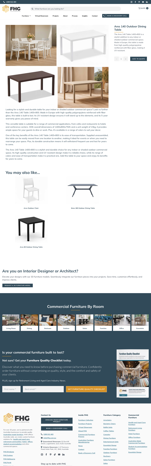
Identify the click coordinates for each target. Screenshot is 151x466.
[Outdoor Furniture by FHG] (66, 315)
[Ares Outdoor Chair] (31, 190)
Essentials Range (109, 445)
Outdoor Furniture (110, 453)
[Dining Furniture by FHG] (29, 315)
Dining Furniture (109, 438)
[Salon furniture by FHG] (84, 315)
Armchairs (107, 420)
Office (121, 328)
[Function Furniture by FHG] (103, 315)
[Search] (32, 9)
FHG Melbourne (9, 459)
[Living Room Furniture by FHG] (11, 315)
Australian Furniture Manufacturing (86, 441)
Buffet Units (107, 427)
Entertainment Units (110, 442)
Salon (85, 328)
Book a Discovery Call (86, 453)
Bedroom (47, 328)
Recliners (106, 456)
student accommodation (12, 444)
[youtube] (143, 2)
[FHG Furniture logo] (11, 6)
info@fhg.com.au (49, 438)
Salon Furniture (109, 460)
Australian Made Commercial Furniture (136, 442)
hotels (24, 442)
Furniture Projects (85, 424)
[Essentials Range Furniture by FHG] (140, 315)
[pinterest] (139, 2)
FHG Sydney (8, 455)
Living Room (11, 328)
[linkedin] (147, 2)
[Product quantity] (121, 59)
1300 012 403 (48, 434)
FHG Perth (7, 463)
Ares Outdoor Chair (31, 208)
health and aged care (21, 439)
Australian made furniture (13, 435)
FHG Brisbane (8, 452)
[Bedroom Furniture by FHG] (48, 315)
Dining (29, 328)
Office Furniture (134, 437)
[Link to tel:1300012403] (4, 2)
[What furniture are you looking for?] (75, 9)
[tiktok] (55, 454)
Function (103, 328)
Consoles (106, 435)
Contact (81, 449)
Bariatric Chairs (109, 424)
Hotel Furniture (134, 434)
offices (30, 442)
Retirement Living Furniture (135, 429)
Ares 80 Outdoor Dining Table (31, 247)
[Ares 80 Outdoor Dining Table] (31, 229)
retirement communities (12, 442)
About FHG (82, 431)
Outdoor (66, 328)
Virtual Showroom (85, 427)
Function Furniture (110, 449)
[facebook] (135, 2)
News (80, 446)
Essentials (140, 328)
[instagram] (131, 2)
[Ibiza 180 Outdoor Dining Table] (83, 190)
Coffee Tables (108, 431)
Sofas (105, 463)
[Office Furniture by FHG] (121, 315)
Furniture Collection (85, 420)
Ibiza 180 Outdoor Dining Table (83, 208)
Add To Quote (138, 59)
